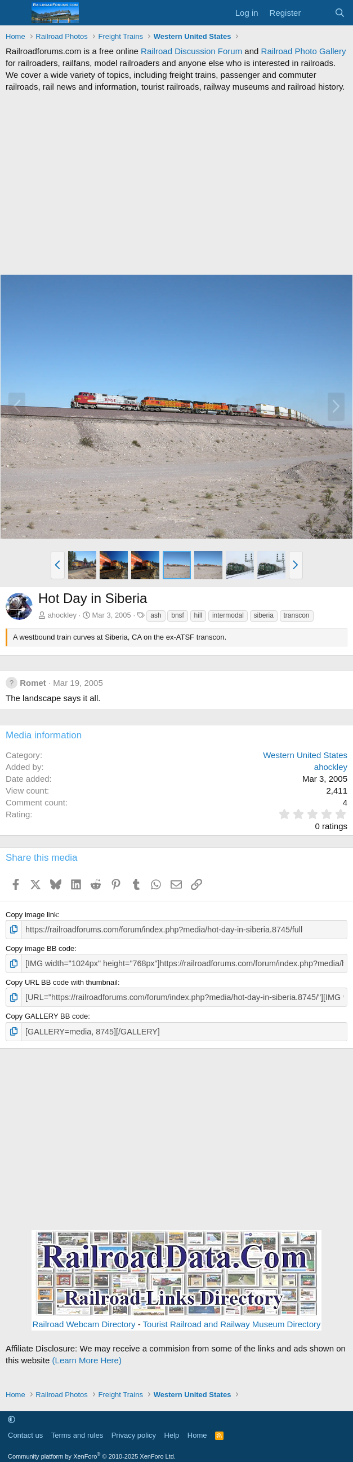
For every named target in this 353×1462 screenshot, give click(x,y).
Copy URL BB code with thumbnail (62, 980)
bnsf (177, 615)
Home (197, 1431)
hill (198, 615)
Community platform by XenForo (92, 1451)
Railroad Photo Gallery (303, 51)
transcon (297, 615)
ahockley (62, 615)
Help (172, 1431)
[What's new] (317, 12)
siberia (264, 615)
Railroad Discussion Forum (191, 51)
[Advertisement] (176, 183)
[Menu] (15, 13)
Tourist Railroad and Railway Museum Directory (232, 1319)
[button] (58, 565)
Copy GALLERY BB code (47, 1013)
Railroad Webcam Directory (83, 1319)
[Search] (340, 12)
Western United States (305, 755)
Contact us (25, 1431)
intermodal (228, 615)
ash (155, 615)
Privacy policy (133, 1431)
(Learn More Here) (87, 1355)
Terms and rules (77, 1431)
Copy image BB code (40, 947)
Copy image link (32, 914)
